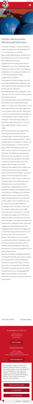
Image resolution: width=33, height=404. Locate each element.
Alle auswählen (16, 395)
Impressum (18, 401)
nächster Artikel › (26, 319)
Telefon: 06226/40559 (16, 353)
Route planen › (16, 342)
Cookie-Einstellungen (16, 385)
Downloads (29, 1)
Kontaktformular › (16, 359)
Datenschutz (26, 401)
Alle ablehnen (16, 390)
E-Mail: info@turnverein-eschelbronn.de (16, 354)
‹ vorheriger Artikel (7, 319)
